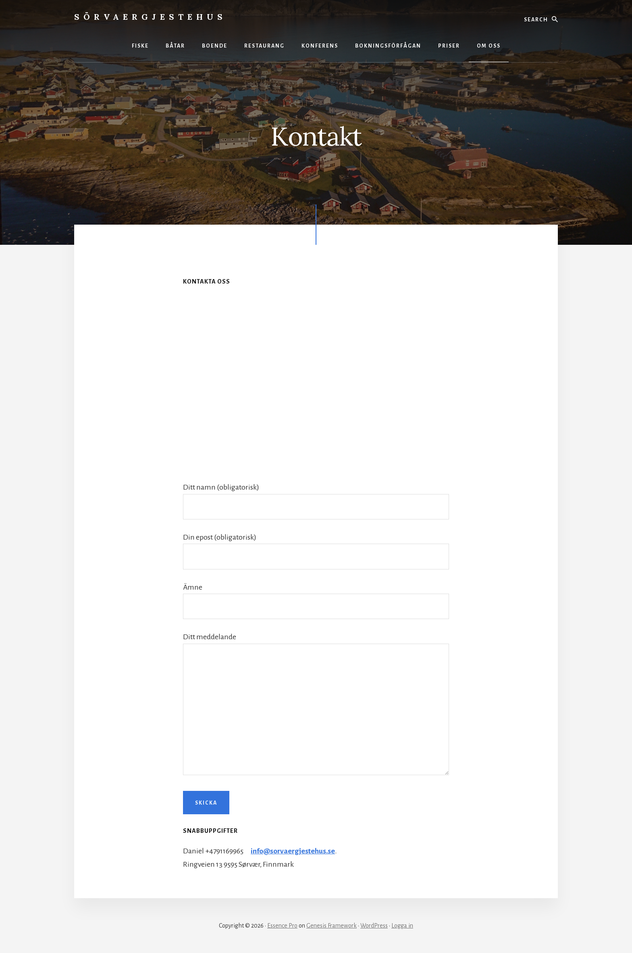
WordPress (374, 925)
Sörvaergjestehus (150, 17)
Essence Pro (282, 925)
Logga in (402, 925)
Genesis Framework (331, 925)
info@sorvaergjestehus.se (293, 851)
